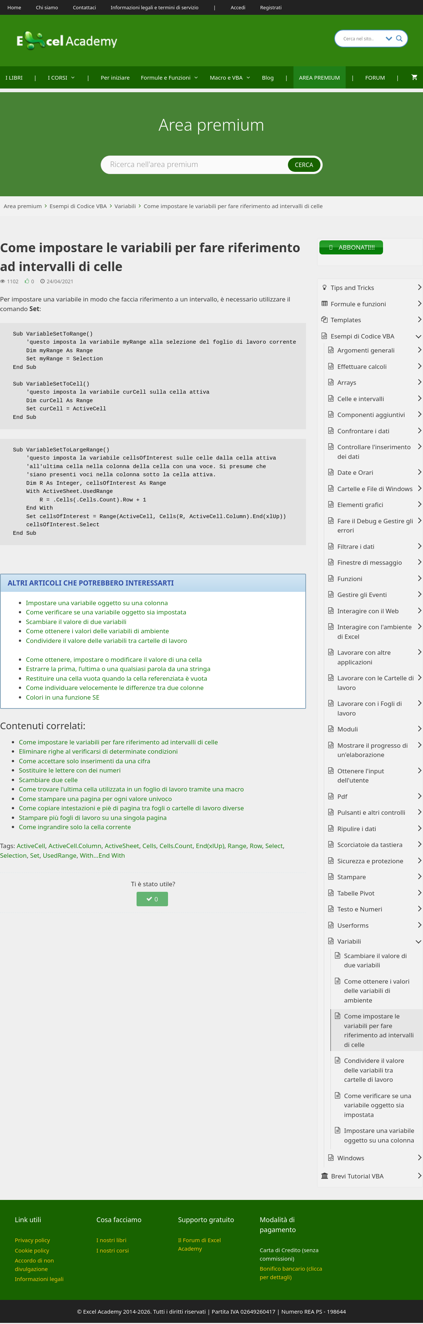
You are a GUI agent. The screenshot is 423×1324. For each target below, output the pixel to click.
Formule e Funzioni (172, 77)
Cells (149, 845)
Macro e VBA (233, 77)
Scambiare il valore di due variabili (76, 621)
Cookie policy (32, 1251)
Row (256, 845)
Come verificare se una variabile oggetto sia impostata (106, 612)
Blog (268, 77)
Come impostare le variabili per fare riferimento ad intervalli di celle (233, 206)
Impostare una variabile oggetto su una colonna (97, 602)
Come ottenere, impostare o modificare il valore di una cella (114, 659)
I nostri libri (112, 1241)
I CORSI (64, 77)
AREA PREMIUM (319, 77)
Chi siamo (47, 7)
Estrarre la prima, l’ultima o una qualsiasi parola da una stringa (118, 668)
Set (34, 855)
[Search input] (362, 38)
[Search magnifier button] (399, 38)
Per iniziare (115, 77)
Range (237, 845)
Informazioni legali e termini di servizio (154, 7)
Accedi (238, 7)
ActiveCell (31, 845)
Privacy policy (32, 1241)
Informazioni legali (39, 1280)
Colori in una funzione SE (63, 697)
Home (14, 7)
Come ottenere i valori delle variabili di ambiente (97, 631)
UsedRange (59, 855)
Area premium (23, 206)
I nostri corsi (113, 1251)
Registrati (271, 7)
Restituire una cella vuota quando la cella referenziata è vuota (116, 678)
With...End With (102, 855)
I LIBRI (14, 77)
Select (274, 845)
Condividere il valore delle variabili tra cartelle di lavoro (106, 640)
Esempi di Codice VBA (78, 206)
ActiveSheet (122, 845)
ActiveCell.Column (74, 845)
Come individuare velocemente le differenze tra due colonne (115, 687)
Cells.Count (176, 845)
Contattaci (84, 7)
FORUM (375, 77)
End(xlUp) (210, 845)
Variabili (125, 206)
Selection (13, 855)
